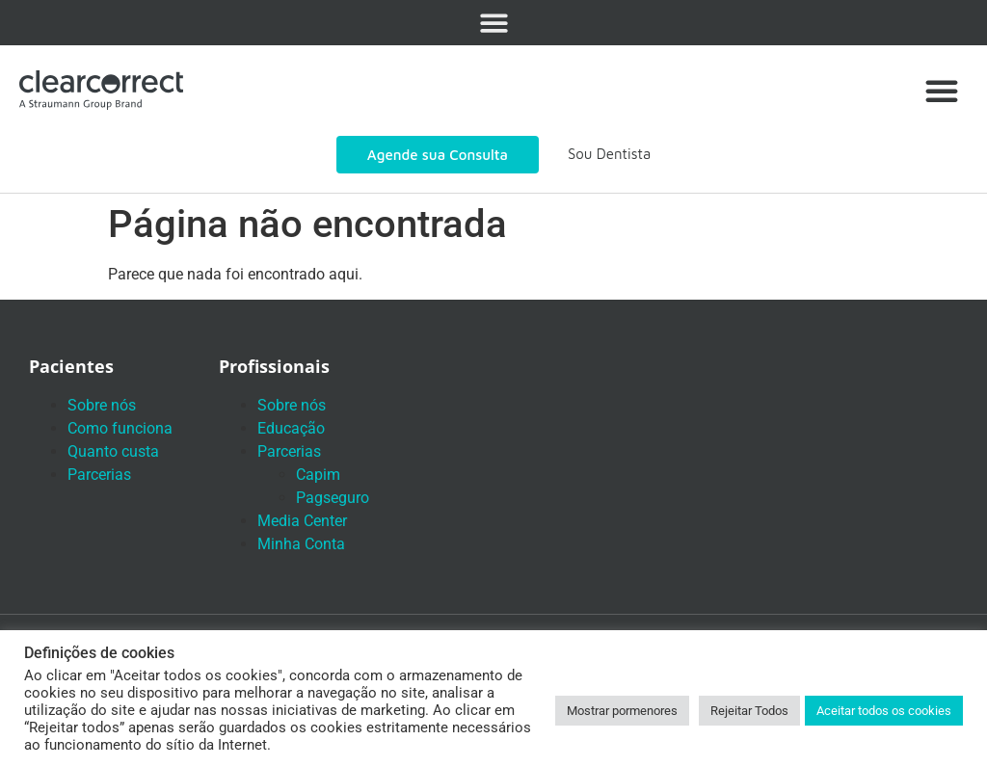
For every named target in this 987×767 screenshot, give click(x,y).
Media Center (302, 521)
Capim (318, 474)
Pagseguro (332, 498)
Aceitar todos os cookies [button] (883, 710)
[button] (494, 22)
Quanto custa (113, 451)
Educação (291, 428)
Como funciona (120, 428)
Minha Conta (301, 544)
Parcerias (99, 474)
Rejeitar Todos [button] (749, 710)
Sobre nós (101, 405)
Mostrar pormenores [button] (622, 710)
